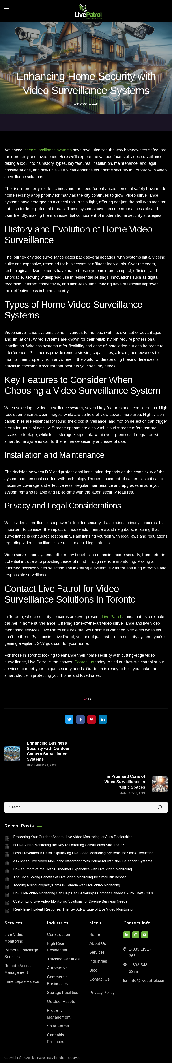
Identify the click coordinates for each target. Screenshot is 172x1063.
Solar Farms (58, 1026)
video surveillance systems (48, 150)
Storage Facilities (62, 992)
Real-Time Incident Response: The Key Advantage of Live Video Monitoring (73, 909)
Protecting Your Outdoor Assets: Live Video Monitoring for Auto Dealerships (72, 837)
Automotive (57, 968)
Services (97, 952)
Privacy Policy (101, 992)
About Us (97, 943)
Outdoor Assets (61, 1001)
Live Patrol (111, 616)
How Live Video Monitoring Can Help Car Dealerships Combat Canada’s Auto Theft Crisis (83, 893)
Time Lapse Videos (21, 981)
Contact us (84, 662)
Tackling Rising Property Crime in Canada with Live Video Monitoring (66, 885)
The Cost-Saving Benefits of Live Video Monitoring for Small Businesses (70, 877)
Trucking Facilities (63, 959)
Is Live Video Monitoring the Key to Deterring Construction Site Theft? (68, 845)
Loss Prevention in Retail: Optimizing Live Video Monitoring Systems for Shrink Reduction (83, 853)
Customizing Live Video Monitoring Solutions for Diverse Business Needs (70, 901)
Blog (93, 970)
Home (94, 934)
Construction (58, 934)
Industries (98, 961)
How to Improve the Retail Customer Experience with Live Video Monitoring (72, 869)
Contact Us (99, 979)
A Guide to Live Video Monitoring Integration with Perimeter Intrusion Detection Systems (82, 861)
